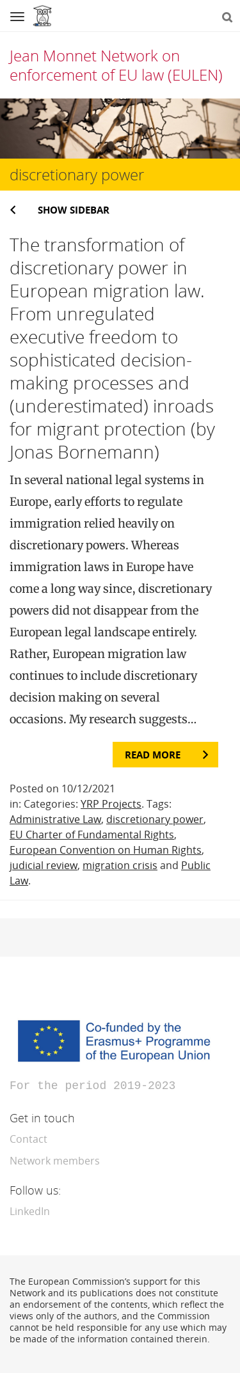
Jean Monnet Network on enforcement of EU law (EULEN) (116, 65)
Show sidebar (73, 209)
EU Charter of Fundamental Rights (92, 835)
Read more (152, 754)
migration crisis (120, 865)
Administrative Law (55, 819)
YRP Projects (111, 804)
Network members (55, 1159)
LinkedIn (30, 1210)
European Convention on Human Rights (106, 850)
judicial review (43, 865)
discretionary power (155, 819)
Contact (28, 1138)
